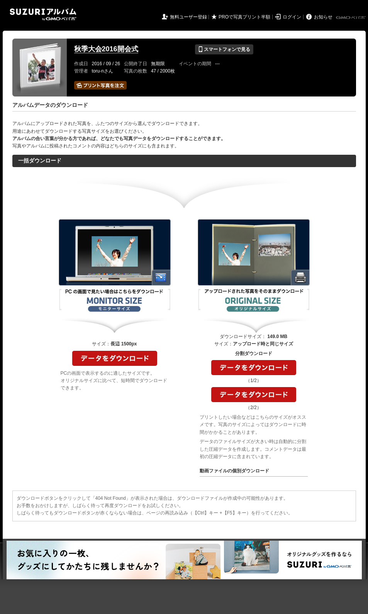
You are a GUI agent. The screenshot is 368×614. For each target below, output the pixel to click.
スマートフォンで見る (224, 49)
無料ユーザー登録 (188, 17)
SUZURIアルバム (43, 14)
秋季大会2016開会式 (106, 49)
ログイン (292, 17)
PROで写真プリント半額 (244, 17)
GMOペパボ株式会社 (351, 18)
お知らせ (323, 17)
